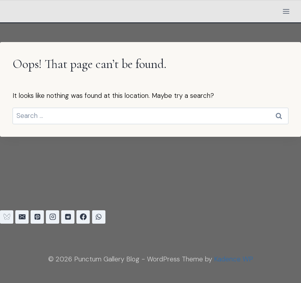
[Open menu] (286, 11)
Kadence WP (233, 259)
